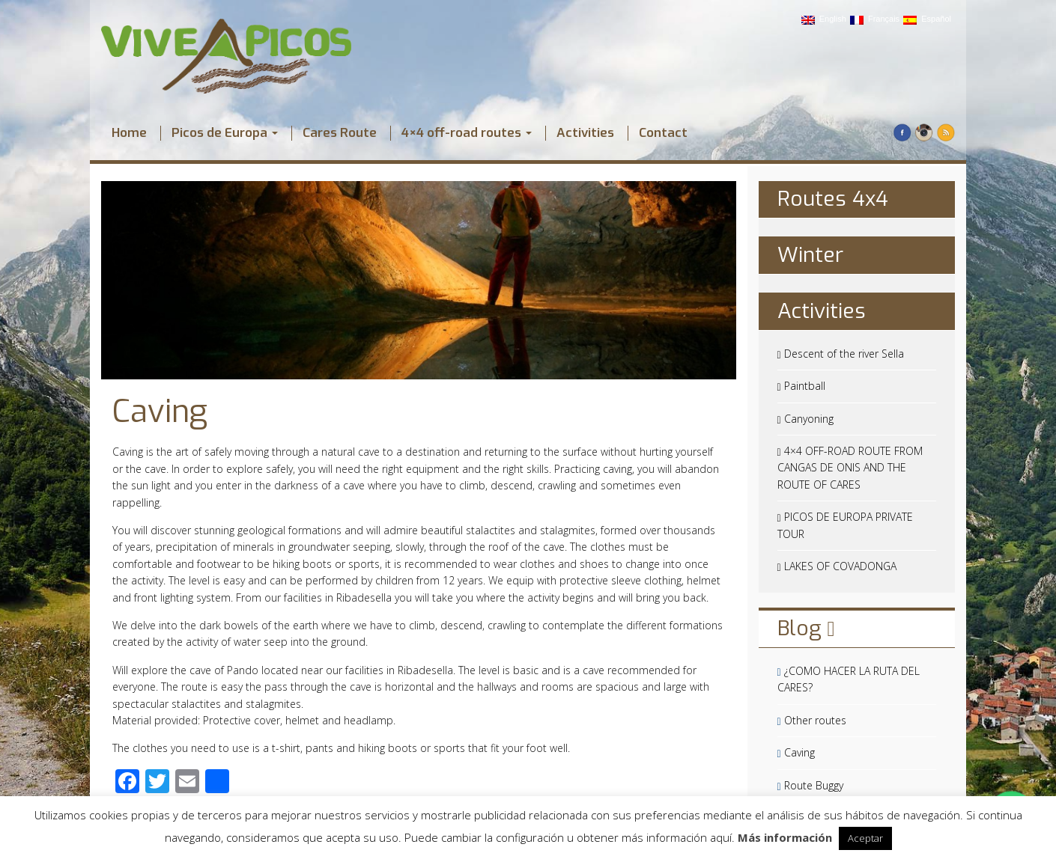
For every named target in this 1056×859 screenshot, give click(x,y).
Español (927, 19)
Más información (785, 837)
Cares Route (340, 133)
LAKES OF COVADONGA (836, 566)
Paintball (801, 386)
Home (129, 133)
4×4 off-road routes (466, 133)
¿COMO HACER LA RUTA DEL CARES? (848, 679)
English (823, 19)
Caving (159, 411)
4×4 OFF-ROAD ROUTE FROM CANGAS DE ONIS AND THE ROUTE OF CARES (850, 468)
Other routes (811, 720)
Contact (663, 133)
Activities (585, 133)
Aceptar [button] (865, 838)
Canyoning (805, 419)
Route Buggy (810, 785)
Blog (806, 628)
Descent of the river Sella (840, 353)
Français (874, 19)
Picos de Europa (225, 133)
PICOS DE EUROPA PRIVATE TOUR (845, 525)
